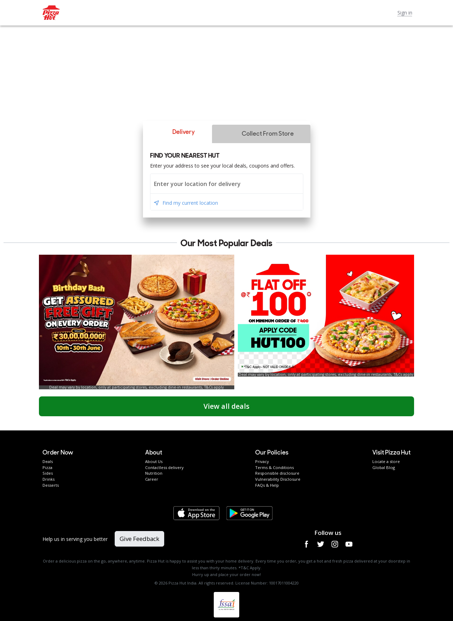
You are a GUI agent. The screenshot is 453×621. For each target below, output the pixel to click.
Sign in (404, 12)
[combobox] (226, 183)
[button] (177, 132)
